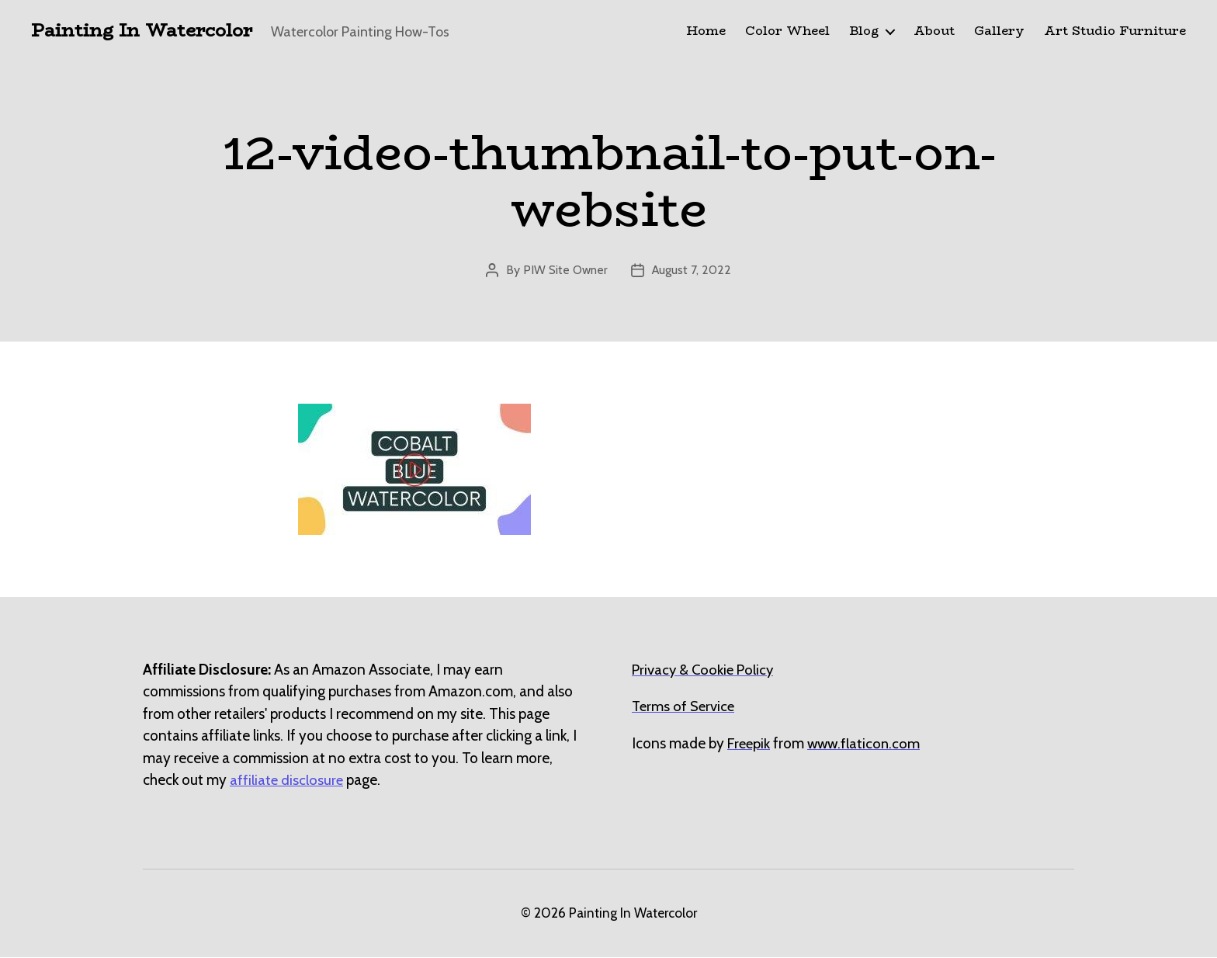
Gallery (999, 31)
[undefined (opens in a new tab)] (749, 744)
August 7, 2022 (692, 270)
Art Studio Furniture (1115, 31)
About (934, 31)
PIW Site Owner (565, 270)
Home (706, 31)
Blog (864, 31)
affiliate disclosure (287, 781)
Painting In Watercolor (146, 31)
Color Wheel (787, 31)
